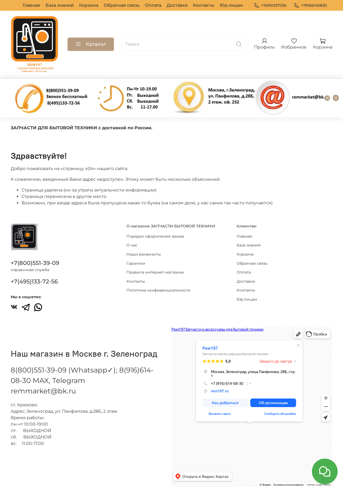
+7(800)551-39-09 (35, 263)
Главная (31, 5)
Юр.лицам (231, 5)
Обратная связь (122, 5)
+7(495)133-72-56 (34, 281)
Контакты (203, 5)
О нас (131, 245)
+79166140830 (310, 5)
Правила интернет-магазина (155, 272)
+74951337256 (270, 5)
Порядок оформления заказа (155, 236)
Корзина (88, 5)
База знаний (60, 5)
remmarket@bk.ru (43, 391)
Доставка (177, 5)
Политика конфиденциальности (158, 290)
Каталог (90, 44)
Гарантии (135, 263)
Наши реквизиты (143, 254)
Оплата (153, 5)
